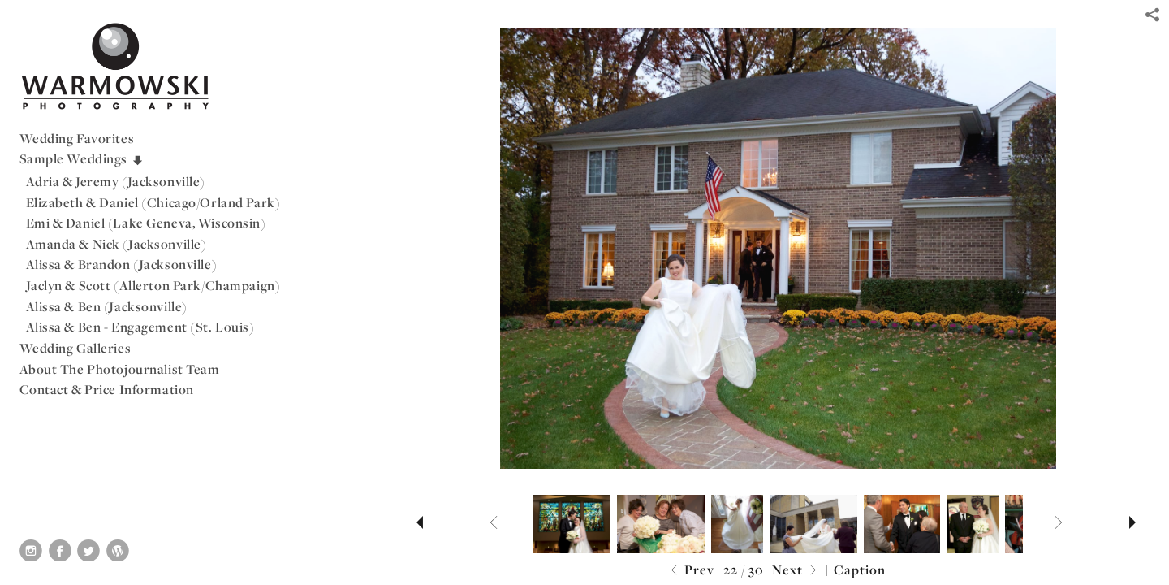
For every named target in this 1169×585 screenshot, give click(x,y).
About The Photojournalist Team (119, 369)
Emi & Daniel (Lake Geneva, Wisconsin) (146, 223)
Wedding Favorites (77, 138)
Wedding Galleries (75, 348)
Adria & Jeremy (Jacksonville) (116, 181)
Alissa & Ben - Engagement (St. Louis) (140, 327)
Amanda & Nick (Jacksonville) (116, 244)
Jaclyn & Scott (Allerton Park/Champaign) (153, 285)
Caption (860, 569)
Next (796, 570)
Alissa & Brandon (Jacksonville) (122, 264)
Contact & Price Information (106, 389)
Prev (690, 570)
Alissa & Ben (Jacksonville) (107, 306)
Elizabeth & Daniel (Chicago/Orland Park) (153, 202)
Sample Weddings (82, 158)
